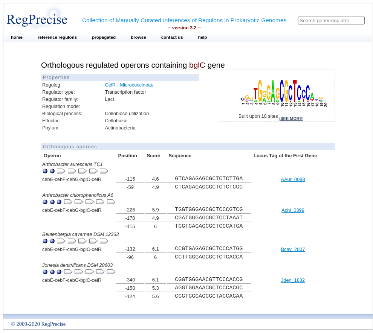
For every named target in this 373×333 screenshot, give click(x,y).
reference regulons (57, 37)
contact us (172, 37)
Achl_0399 (292, 210)
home (17, 37)
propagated (104, 37)
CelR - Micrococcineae (129, 85)
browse (138, 37)
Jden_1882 (293, 280)
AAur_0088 (293, 179)
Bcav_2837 (293, 249)
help (202, 37)
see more (291, 118)
